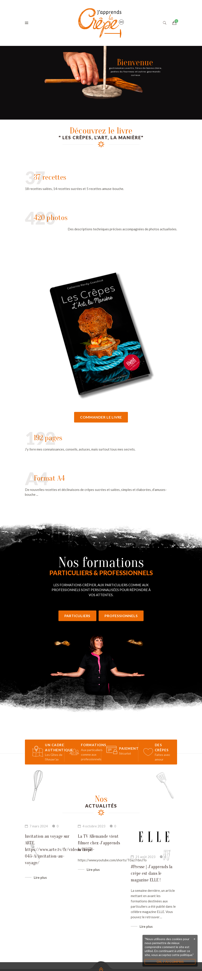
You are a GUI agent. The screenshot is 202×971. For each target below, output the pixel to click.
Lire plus (40, 902)
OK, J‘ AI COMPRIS (170, 961)
